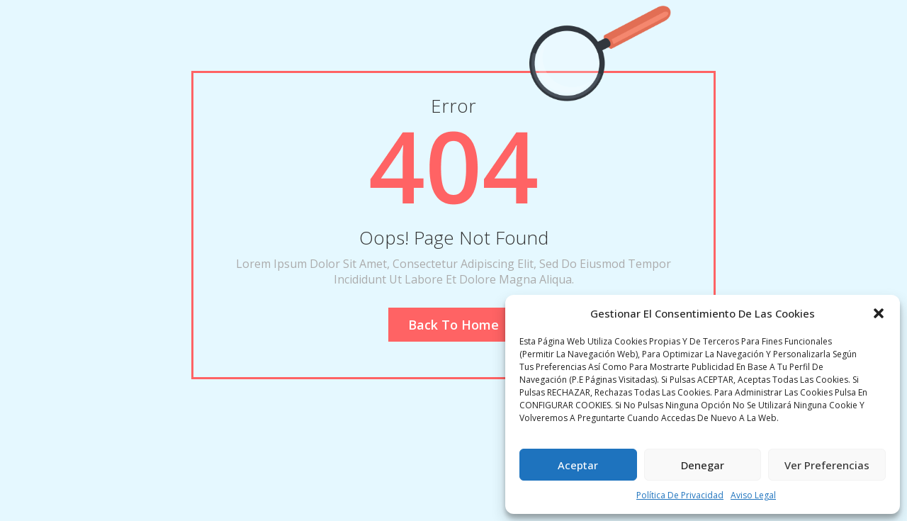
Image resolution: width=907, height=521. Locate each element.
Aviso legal (753, 495)
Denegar (702, 465)
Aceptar (578, 465)
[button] (879, 313)
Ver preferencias (826, 465)
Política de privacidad (679, 495)
